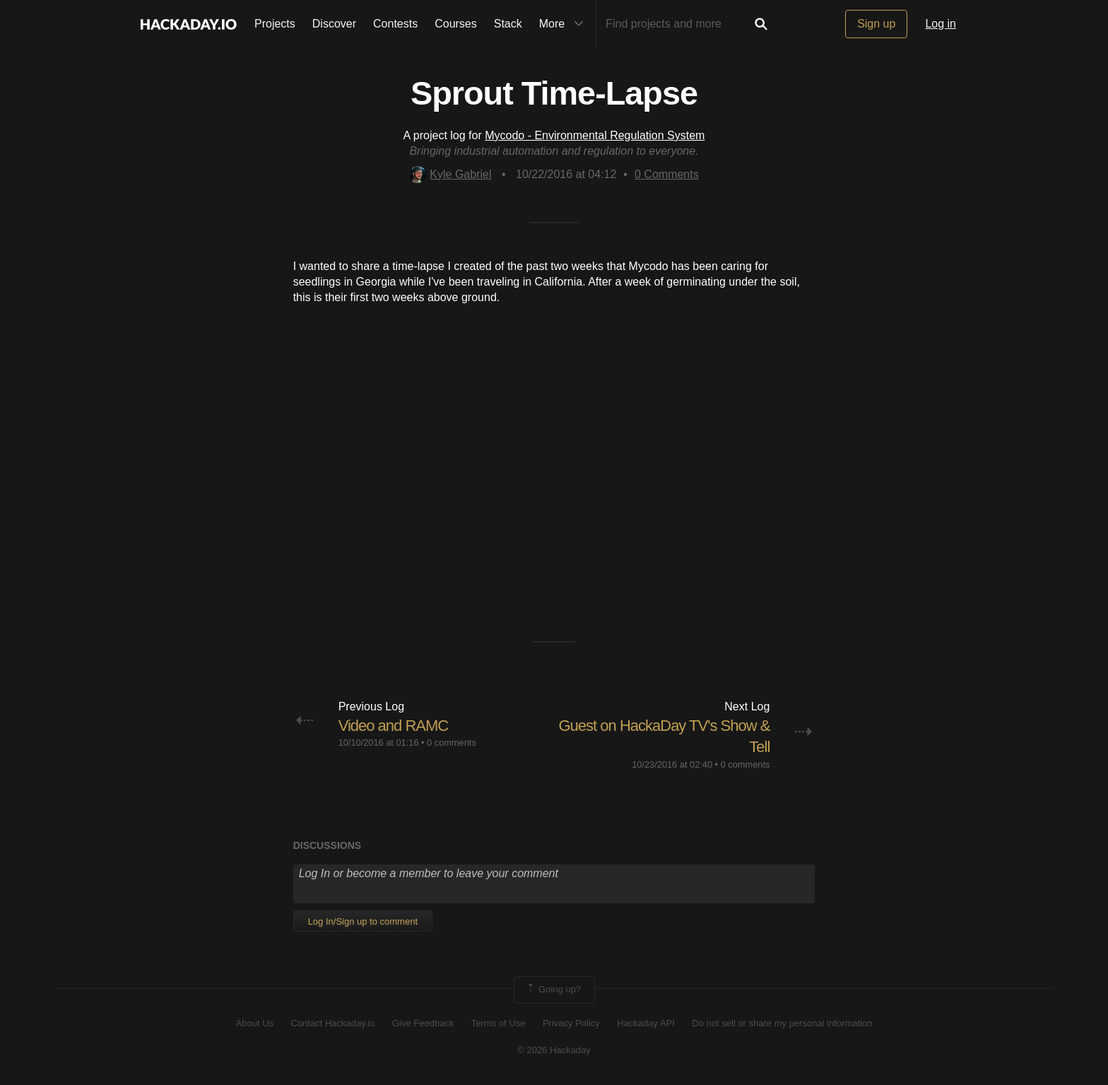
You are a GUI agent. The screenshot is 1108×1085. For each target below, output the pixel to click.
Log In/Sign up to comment (363, 921)
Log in (940, 24)
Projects (274, 24)
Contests (395, 24)
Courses (456, 24)
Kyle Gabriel (450, 174)
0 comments (451, 742)
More (564, 24)
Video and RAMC (393, 725)
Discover (334, 24)
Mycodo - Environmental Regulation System (595, 135)
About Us (254, 1023)
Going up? (553, 989)
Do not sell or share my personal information (782, 1023)
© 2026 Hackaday (554, 1050)
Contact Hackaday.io (333, 1023)
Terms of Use (498, 1023)
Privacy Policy (571, 1023)
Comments (667, 174)
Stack (508, 24)
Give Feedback (423, 1023)
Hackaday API (646, 1023)
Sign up (876, 24)
